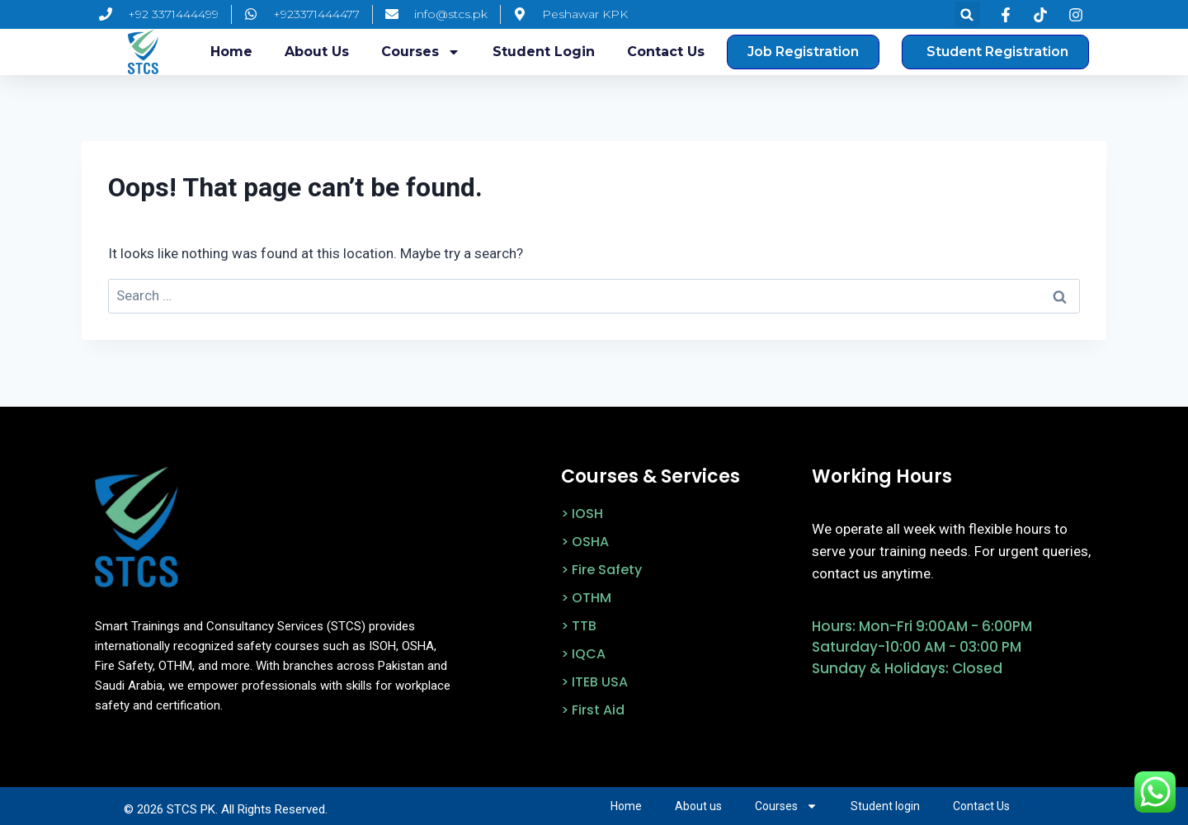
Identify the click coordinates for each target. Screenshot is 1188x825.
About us (317, 51)
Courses (420, 52)
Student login (544, 51)
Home (231, 51)
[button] (967, 14)
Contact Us (666, 51)
